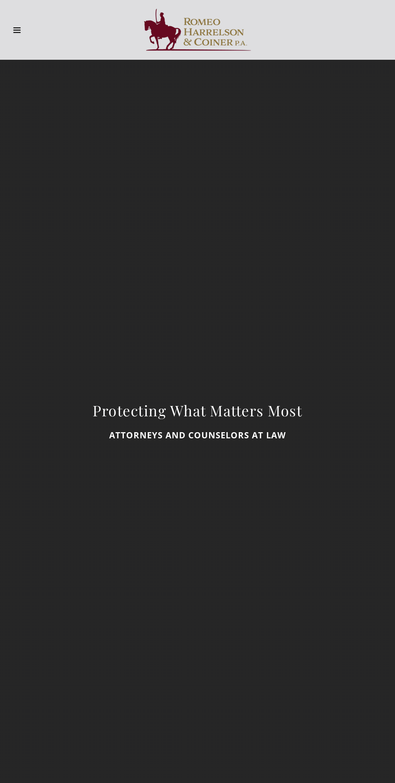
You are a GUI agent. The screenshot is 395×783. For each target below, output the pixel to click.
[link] (197, 29)
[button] (19, 30)
